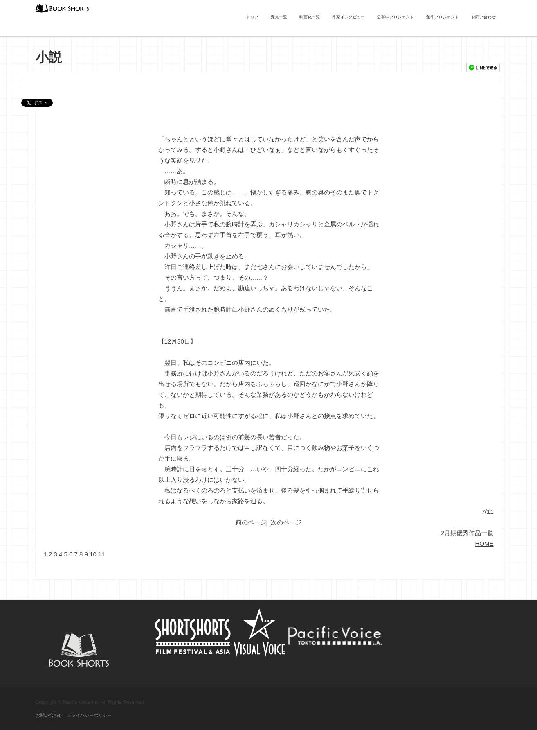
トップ (252, 17)
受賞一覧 (279, 17)
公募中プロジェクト (395, 17)
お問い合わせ (483, 17)
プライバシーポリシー (89, 715)
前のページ (251, 522)
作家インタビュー (348, 17)
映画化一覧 (309, 17)
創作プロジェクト (442, 17)
